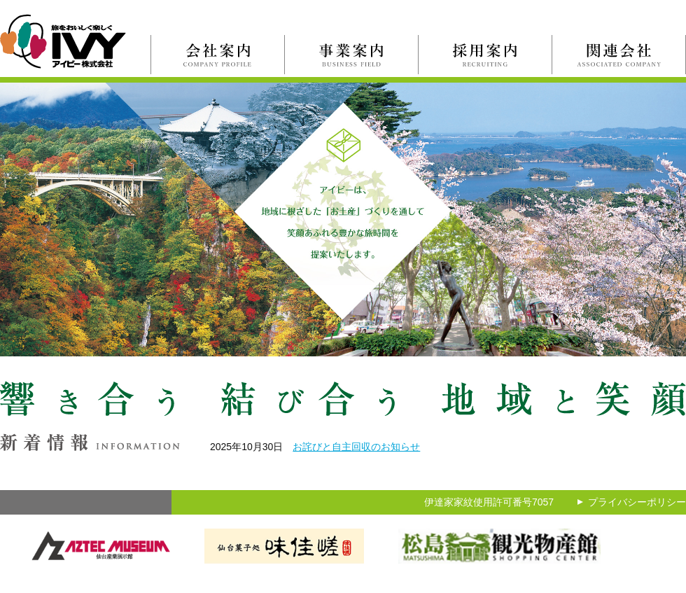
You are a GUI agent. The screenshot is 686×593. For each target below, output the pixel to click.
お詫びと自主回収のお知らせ (356, 446)
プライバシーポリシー (637, 502)
